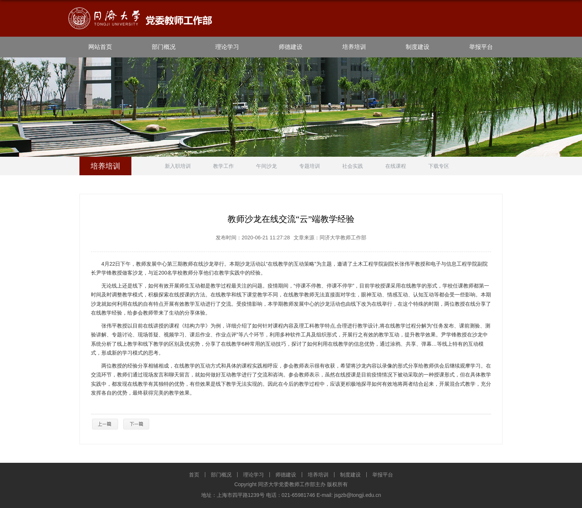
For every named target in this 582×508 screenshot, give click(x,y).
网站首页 (100, 47)
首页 (194, 475)
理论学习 (227, 47)
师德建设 (291, 47)
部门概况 (164, 47)
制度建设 (417, 47)
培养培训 (354, 47)
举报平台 (481, 47)
